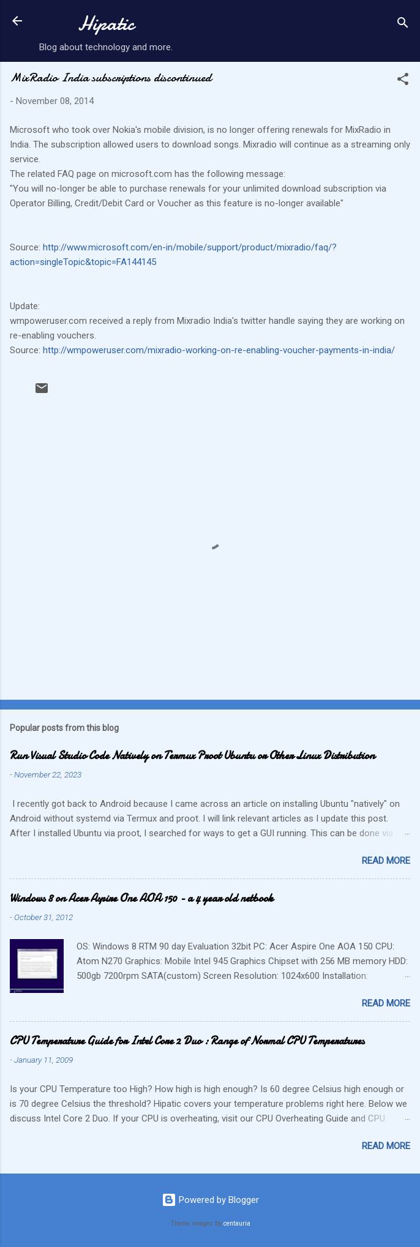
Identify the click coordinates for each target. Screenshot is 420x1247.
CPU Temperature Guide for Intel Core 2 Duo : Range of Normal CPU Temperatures (187, 1041)
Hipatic (106, 23)
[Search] (403, 24)
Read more (386, 860)
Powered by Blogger (210, 1199)
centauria (236, 1223)
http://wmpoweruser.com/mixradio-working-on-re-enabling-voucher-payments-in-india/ (219, 350)
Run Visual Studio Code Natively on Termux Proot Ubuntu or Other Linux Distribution (192, 755)
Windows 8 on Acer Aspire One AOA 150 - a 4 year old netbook (141, 898)
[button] (403, 81)
